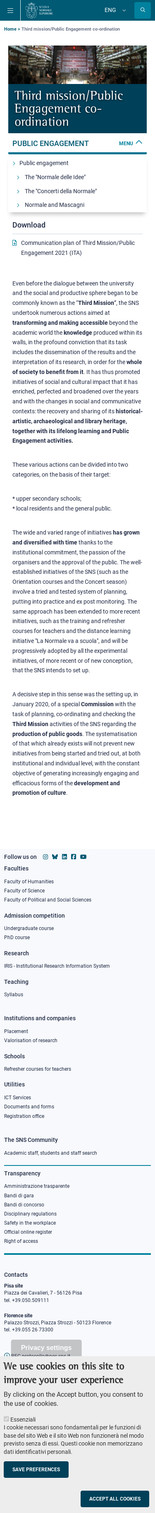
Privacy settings (46, 1347)
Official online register (28, 1232)
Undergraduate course (29, 928)
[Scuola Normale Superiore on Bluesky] (55, 857)
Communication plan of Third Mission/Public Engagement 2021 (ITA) (78, 248)
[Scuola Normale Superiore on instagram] (45, 857)
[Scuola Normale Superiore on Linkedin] (64, 857)
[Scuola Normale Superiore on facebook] (73, 857)
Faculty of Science (24, 891)
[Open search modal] (142, 10)
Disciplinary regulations (30, 1214)
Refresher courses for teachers (37, 1069)
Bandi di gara (19, 1196)
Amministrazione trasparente (36, 1186)
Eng (110, 10)
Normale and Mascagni (54, 204)
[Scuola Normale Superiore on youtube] (83, 857)
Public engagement (77, 143)
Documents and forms (29, 1107)
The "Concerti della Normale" (61, 191)
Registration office (24, 1116)
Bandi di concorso (24, 1205)
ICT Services (17, 1098)
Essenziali (23, 1419)
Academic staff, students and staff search (50, 1153)
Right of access (21, 1241)
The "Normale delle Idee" (55, 177)
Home (10, 29)
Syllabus (13, 994)
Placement (16, 1031)
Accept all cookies (115, 1499)
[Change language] (123, 10)
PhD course (17, 937)
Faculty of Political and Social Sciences (47, 900)
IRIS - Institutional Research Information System (57, 966)
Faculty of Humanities (29, 882)
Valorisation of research (30, 1040)
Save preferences (36, 1469)
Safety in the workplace (30, 1223)
